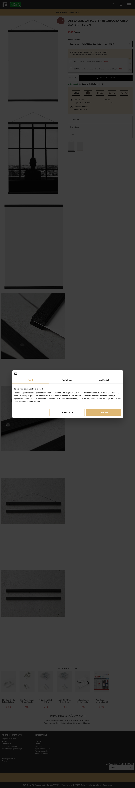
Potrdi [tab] (30, 380)
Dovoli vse (103, 412)
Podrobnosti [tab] (67, 380)
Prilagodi (67, 412)
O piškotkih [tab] (104, 380)
